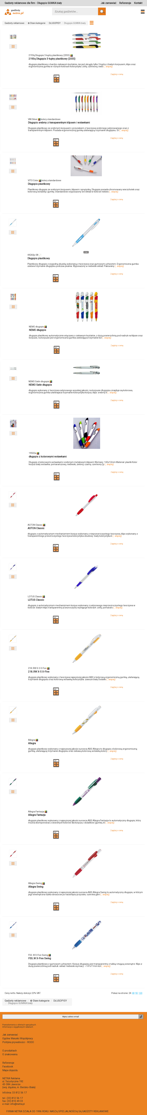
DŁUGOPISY (55, 23)
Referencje (125, 3)
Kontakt (138, 3)
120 (140, 993)
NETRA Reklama (11, 1078)
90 (136, 993)
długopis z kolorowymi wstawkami (48, 456)
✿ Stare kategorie (36, 23)
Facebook (7, 1066)
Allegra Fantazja (36, 814)
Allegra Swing (35, 886)
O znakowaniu (9, 1054)
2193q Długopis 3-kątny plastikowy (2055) (52, 58)
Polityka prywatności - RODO (18, 1042)
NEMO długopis (37, 330)
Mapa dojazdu (10, 1070)
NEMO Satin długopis (40, 384)
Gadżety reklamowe (14, 23)
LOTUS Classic (36, 599)
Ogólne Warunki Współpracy (17, 1038)
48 (133, 993)
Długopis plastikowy (39, 183)
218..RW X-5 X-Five (38, 671)
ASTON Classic (36, 528)
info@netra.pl (17, 1104)
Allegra (32, 743)
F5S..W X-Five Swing (39, 958)
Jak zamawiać (108, 3)
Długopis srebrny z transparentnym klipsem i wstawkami (59, 122)
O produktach (9, 1050)
